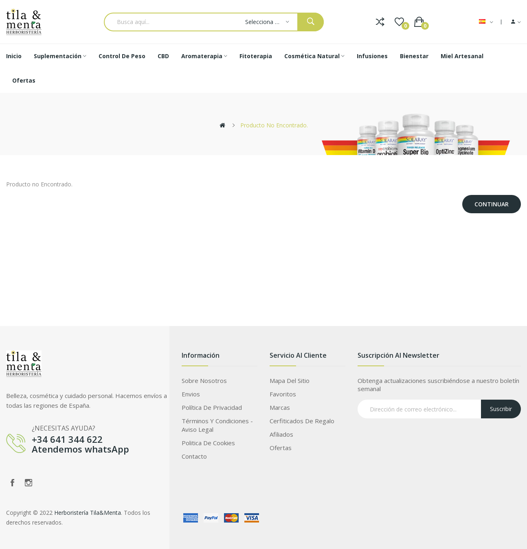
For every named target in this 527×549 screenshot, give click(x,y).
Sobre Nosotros (204, 380)
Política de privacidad (212, 407)
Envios (191, 394)
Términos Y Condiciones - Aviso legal (217, 425)
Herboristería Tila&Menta (87, 512)
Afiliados (281, 434)
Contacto (194, 456)
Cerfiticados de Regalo (302, 421)
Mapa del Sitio (290, 380)
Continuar (491, 204)
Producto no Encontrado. (274, 125)
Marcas (280, 407)
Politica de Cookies (208, 443)
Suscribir (501, 409)
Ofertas (281, 448)
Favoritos (283, 394)
